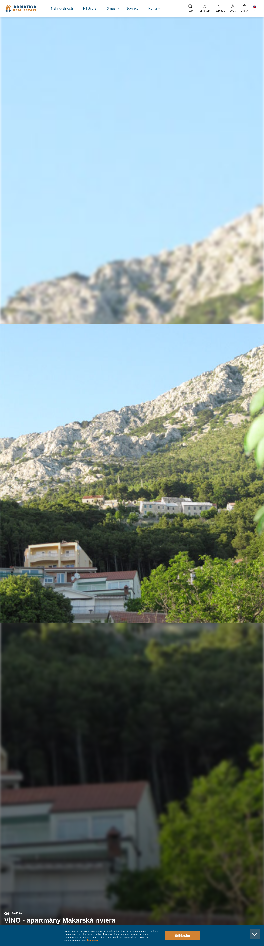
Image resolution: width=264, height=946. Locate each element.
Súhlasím (182, 935)
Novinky (134, 8)
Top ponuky (204, 11)
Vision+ (244, 11)
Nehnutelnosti (64, 8)
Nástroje (91, 8)
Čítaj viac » (92, 940)
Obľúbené (220, 11)
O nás (113, 8)
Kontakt (157, 8)
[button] (246, 35)
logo (22, 8)
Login (233, 11)
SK (255, 10)
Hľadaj (190, 11)
